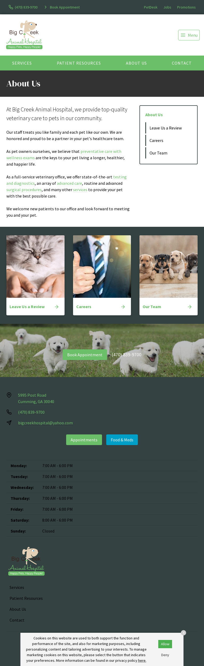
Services (22, 63)
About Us (136, 63)
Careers (156, 140)
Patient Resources (79, 63)
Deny (165, 654)
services (80, 189)
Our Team (158, 153)
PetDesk (151, 7)
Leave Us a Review (166, 128)
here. (142, 660)
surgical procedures (24, 189)
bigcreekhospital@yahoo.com (45, 422)
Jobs (167, 7)
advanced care (69, 183)
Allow (165, 644)
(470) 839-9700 (126, 354)
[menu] (189, 35)
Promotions (186, 7)
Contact (182, 63)
